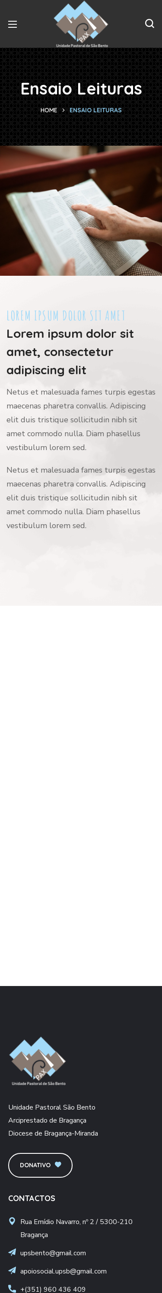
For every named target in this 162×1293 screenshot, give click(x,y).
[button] (149, 24)
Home (49, 110)
